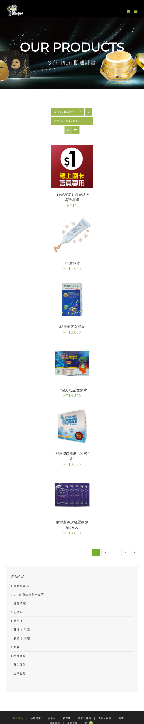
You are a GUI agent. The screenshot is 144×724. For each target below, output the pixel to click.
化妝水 (18, 612)
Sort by (64, 111)
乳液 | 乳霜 (22, 629)
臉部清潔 (20, 603)
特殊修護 (20, 656)
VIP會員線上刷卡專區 (29, 594)
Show (65, 121)
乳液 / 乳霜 (84, 718)
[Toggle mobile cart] (128, 11)
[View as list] (75, 130)
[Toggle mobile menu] (136, 11)
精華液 (18, 621)
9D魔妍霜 (72, 263)
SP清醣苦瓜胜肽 (72, 326)
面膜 (17, 647)
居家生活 (20, 673)
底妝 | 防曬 (22, 638)
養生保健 (20, 664)
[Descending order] (88, 112)
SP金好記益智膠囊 (72, 390)
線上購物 (18, 718)
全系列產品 (21, 586)
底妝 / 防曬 (104, 718)
